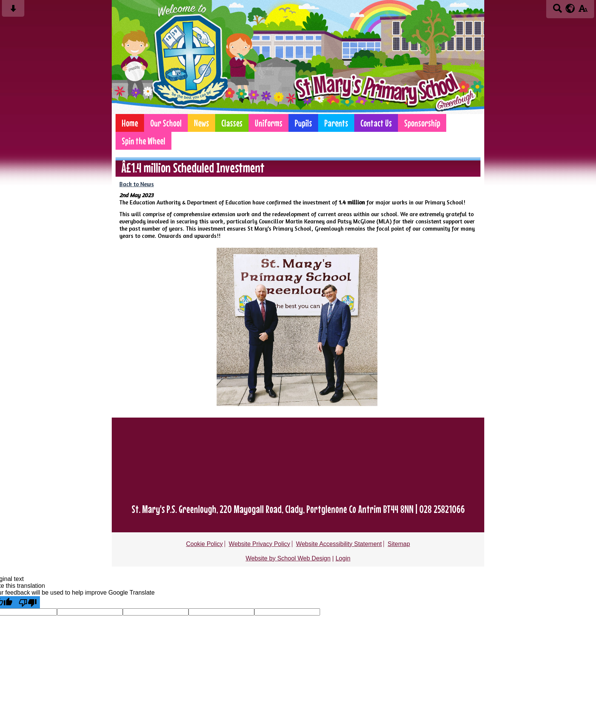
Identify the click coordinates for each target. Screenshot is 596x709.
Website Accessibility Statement (339, 544)
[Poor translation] (28, 602)
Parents (336, 122)
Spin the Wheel (143, 140)
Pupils (303, 122)
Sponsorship (422, 122)
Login (343, 558)
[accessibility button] (582, 11)
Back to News (136, 184)
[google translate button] (570, 8)
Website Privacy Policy (259, 544)
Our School (166, 122)
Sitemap (399, 544)
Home (130, 122)
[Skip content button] (13, 11)
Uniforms (268, 122)
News (201, 122)
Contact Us (376, 122)
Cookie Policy (204, 544)
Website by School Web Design (288, 558)
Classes (232, 122)
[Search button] (557, 11)
